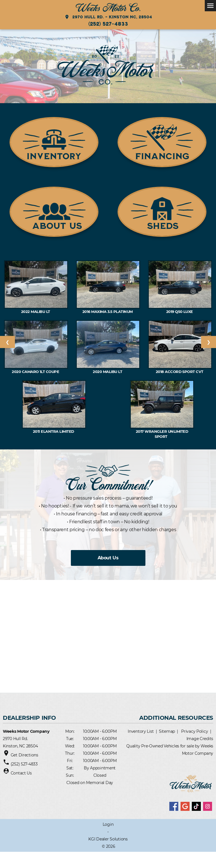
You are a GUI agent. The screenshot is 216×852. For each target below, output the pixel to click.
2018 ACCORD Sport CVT (180, 371)
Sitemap (167, 731)
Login (108, 824)
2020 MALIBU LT (108, 371)
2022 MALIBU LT (36, 311)
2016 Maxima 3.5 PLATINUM (108, 311)
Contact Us (21, 773)
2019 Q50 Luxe (180, 311)
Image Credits (199, 738)
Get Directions (24, 755)
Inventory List (141, 731)
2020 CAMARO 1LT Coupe (36, 371)
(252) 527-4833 (108, 24)
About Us (108, 557)
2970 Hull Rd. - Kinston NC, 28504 (108, 17)
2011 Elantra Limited (54, 431)
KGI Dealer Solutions (107, 839)
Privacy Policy (194, 731)
